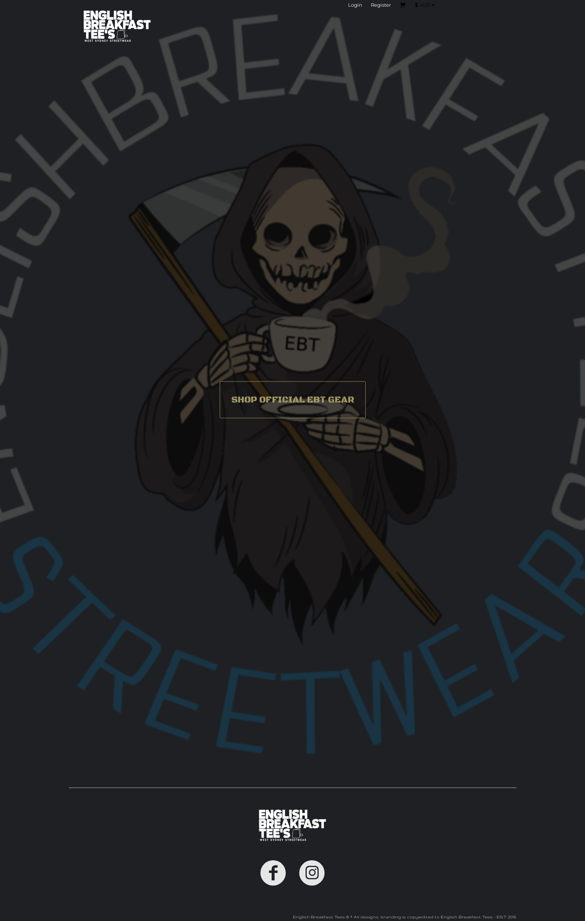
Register (381, 5)
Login (355, 5)
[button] (426, 4)
